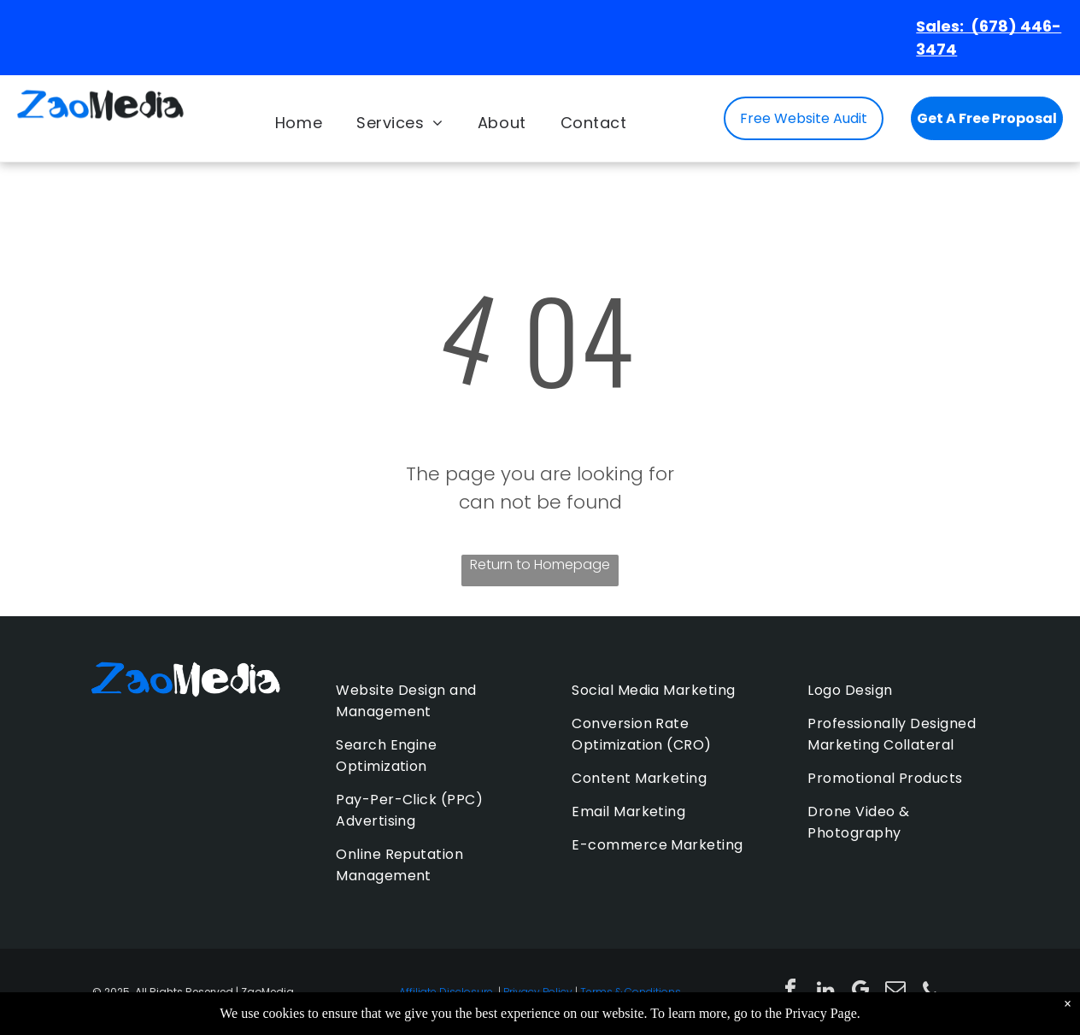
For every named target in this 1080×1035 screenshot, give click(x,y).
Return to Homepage (540, 564)
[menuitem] (298, 122)
